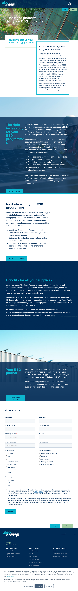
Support (63, 534)
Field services (33, 556)
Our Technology (11, 548)
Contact (74, 534)
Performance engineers (36, 562)
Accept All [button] (39, 586)
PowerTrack (9, 551)
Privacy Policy (10, 576)
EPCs (31, 554)
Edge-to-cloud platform (13, 554)
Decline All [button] (49, 586)
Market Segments (59, 548)
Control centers (34, 559)
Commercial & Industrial (60, 554)
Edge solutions (10, 556)
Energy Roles (34, 548)
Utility (54, 551)
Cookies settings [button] (28, 586)
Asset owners (33, 551)
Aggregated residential (60, 556)
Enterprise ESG (34, 565)
